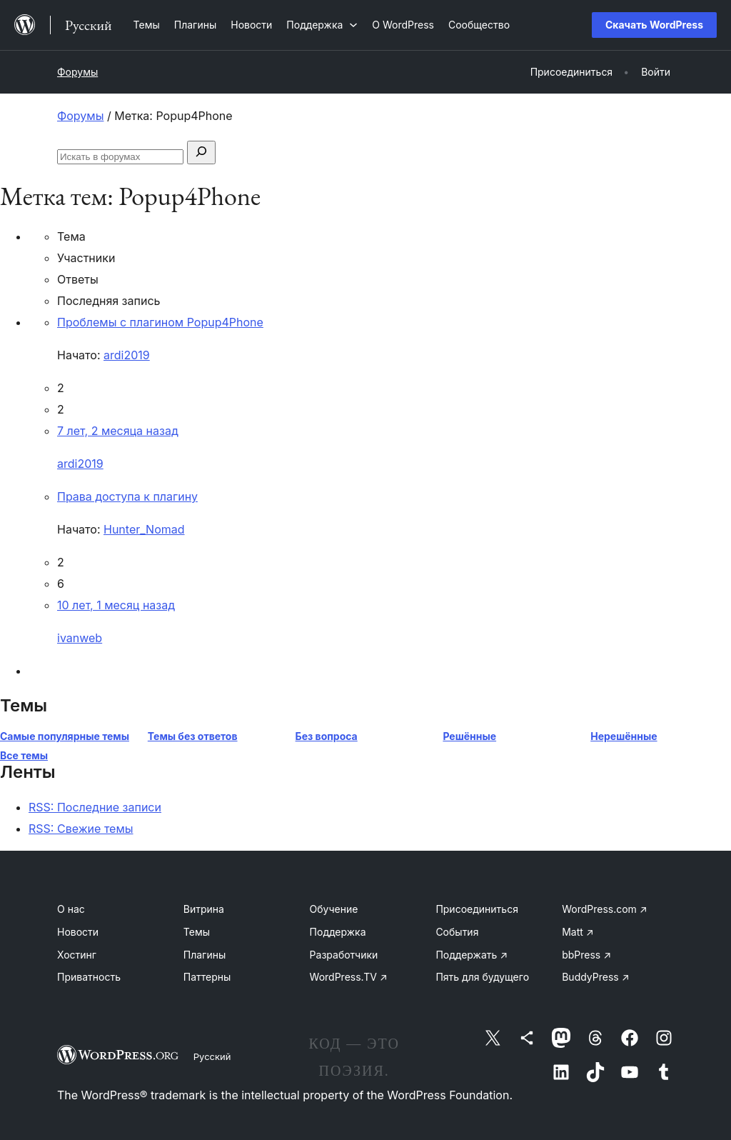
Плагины (204, 955)
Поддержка (338, 932)
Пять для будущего (482, 977)
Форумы (77, 72)
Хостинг (76, 955)
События (456, 932)
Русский (212, 1056)
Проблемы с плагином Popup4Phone (160, 322)
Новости (78, 932)
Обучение (334, 909)
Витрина (203, 909)
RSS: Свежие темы (81, 828)
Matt (577, 932)
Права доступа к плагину (127, 496)
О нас (71, 909)
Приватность (89, 977)
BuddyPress (595, 977)
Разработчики (344, 955)
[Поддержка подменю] (322, 24)
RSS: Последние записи (95, 807)
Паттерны (207, 977)
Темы (196, 932)
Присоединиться (476, 909)
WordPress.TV (349, 977)
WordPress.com (604, 909)
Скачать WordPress (654, 25)
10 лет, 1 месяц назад (116, 605)
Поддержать (471, 955)
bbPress (586, 955)
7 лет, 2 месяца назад (117, 431)
